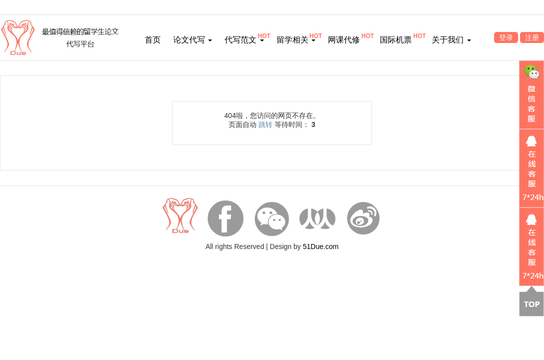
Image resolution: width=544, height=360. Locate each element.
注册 (532, 38)
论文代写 (192, 40)
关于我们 (451, 40)
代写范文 (244, 40)
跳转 (265, 124)
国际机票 (396, 40)
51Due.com (321, 246)
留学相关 (295, 40)
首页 (153, 40)
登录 (506, 38)
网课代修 (344, 40)
